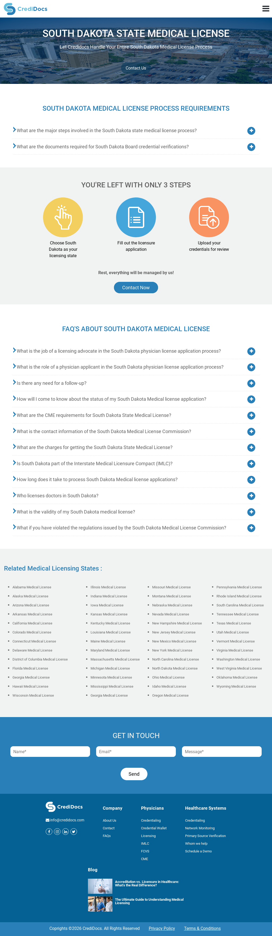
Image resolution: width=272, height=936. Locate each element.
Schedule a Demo (198, 851)
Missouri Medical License (171, 587)
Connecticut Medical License (34, 641)
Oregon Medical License (170, 695)
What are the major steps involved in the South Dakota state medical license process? (107, 130)
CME (144, 859)
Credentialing (151, 820)
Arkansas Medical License (32, 614)
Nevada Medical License (170, 614)
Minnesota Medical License (111, 677)
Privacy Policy (162, 928)
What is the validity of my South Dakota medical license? (76, 512)
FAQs (107, 836)
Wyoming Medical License (236, 686)
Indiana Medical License (109, 596)
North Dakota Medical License (175, 668)
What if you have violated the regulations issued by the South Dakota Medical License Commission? (121, 527)
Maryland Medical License (110, 650)
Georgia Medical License (31, 677)
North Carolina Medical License (175, 659)
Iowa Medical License (107, 605)
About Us (109, 820)
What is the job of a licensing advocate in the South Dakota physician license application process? (119, 351)
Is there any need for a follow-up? (52, 383)
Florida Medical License (30, 668)
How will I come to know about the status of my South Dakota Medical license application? (111, 399)
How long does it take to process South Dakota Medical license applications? (97, 479)
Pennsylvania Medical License (239, 587)
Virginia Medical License (234, 650)
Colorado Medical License (31, 632)
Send (134, 774)
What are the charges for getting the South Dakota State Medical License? (95, 447)
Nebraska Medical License (172, 605)
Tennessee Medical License (237, 614)
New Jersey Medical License (174, 632)
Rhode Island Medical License (239, 596)
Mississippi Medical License (112, 686)
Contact (108, 828)
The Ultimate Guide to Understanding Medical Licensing (149, 901)
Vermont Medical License (235, 641)
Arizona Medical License (30, 605)
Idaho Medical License (169, 686)
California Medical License (32, 623)
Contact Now (136, 287)
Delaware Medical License (32, 650)
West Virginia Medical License (239, 668)
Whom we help (196, 844)
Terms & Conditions (202, 928)
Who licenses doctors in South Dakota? (58, 495)
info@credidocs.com (67, 820)
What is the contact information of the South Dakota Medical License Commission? (104, 431)
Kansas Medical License (109, 614)
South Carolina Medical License (240, 605)
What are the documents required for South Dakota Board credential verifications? (103, 146)
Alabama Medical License (31, 587)
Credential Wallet (154, 828)
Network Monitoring (200, 828)
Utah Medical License (232, 632)
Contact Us (136, 68)
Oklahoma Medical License (236, 677)
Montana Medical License (171, 596)
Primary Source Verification (205, 836)
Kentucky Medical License (110, 623)
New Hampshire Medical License (177, 623)
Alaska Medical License (30, 596)
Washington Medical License (238, 659)
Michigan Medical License (110, 668)
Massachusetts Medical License (115, 659)
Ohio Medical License (168, 677)
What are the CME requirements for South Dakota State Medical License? (94, 415)
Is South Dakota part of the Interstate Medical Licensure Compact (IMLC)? (95, 463)
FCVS (145, 851)
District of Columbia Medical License (40, 659)
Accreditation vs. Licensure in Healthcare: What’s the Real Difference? (147, 883)
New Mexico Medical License (174, 641)
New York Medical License (172, 650)
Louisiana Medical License (111, 632)
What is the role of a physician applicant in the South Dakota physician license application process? (120, 367)
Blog (92, 869)
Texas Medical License (233, 623)
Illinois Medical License (108, 587)
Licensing (148, 836)
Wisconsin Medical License (33, 695)
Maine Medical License (108, 641)
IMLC (145, 844)
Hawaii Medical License (30, 686)
